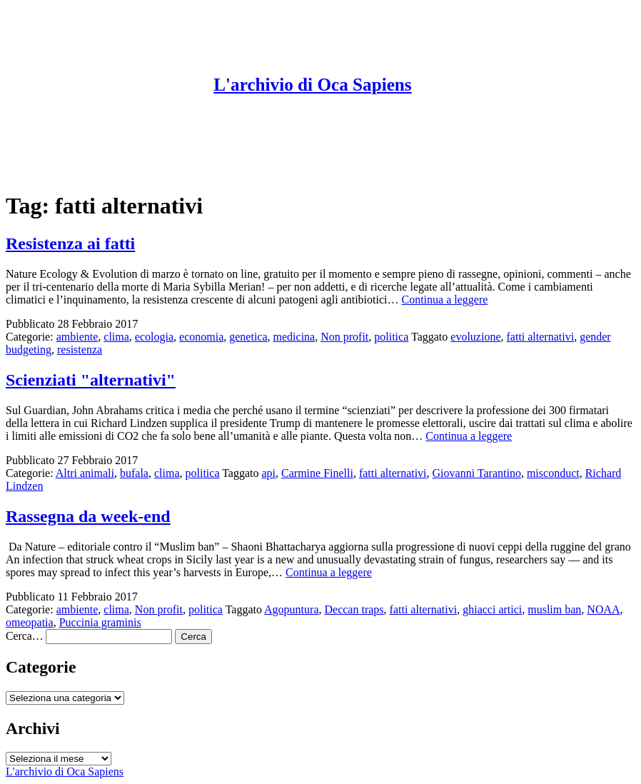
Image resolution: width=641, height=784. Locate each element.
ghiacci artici (492, 609)
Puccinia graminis (100, 622)
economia (201, 337)
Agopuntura (291, 609)
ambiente (77, 337)
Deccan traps (354, 609)
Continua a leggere (444, 299)
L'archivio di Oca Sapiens (312, 84)
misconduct (553, 473)
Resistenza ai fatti (70, 243)
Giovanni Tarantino (477, 473)
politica (391, 337)
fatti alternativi (541, 337)
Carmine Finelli (317, 473)
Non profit (344, 337)
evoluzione (475, 337)
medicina (294, 337)
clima (116, 337)
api (269, 473)
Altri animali (85, 473)
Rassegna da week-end (88, 516)
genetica (248, 337)
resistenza (79, 349)
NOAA (603, 609)
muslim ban (554, 609)
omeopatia (30, 622)
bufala (134, 473)
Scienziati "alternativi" (91, 380)
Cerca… (24, 636)
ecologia (154, 337)
